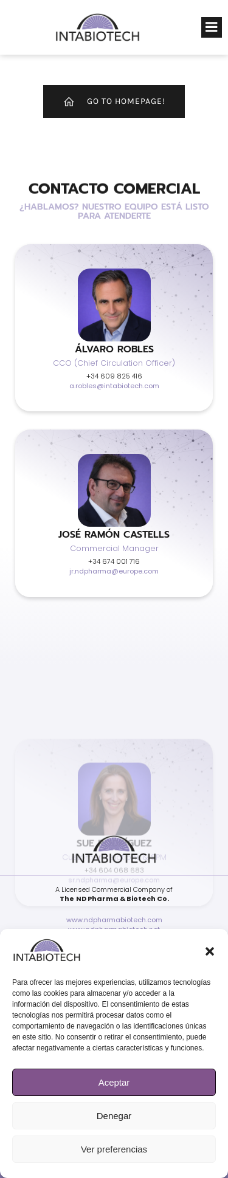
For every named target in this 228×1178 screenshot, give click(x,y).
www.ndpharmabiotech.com (114, 920)
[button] (210, 951)
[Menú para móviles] (211, 27)
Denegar (114, 1116)
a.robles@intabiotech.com (114, 386)
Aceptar (114, 1082)
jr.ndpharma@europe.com (114, 571)
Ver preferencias (114, 1149)
